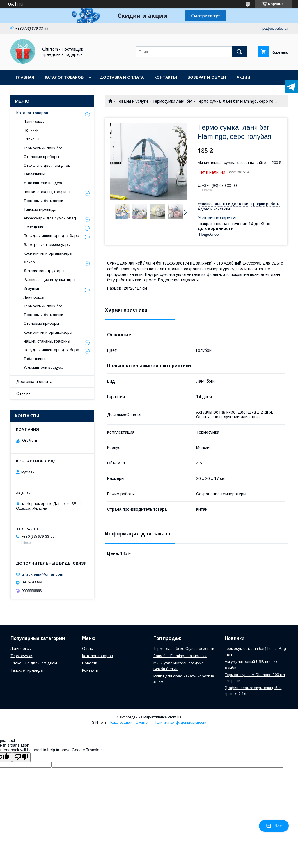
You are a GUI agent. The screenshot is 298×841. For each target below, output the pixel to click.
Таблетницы (34, 174)
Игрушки (31, 288)
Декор (29, 262)
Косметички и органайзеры (48, 253)
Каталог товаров (64, 77)
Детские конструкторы (44, 271)
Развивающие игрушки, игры (49, 279)
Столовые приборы (41, 157)
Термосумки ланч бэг (172, 101)
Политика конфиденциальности (180, 723)
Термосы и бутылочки (43, 200)
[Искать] (239, 51)
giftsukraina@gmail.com (42, 574)
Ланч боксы (34, 121)
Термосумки (21, 656)
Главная (25, 77)
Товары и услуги (132, 101)
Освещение (34, 227)
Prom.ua (174, 717)
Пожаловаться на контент (130, 723)
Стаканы (31, 139)
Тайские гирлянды (40, 209)
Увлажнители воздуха (43, 183)
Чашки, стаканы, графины (47, 192)
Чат (274, 825)
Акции (243, 77)
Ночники (31, 130)
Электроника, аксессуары (47, 244)
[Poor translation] (21, 757)
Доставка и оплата (122, 77)
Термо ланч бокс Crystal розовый (183, 648)
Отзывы (23, 393)
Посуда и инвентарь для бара (51, 235)
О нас (87, 648)
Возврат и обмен (206, 77)
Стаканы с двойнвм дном (33, 663)
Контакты (165, 77)
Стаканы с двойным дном (47, 165)
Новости (89, 663)
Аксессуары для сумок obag (50, 218)
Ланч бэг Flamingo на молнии (180, 656)
